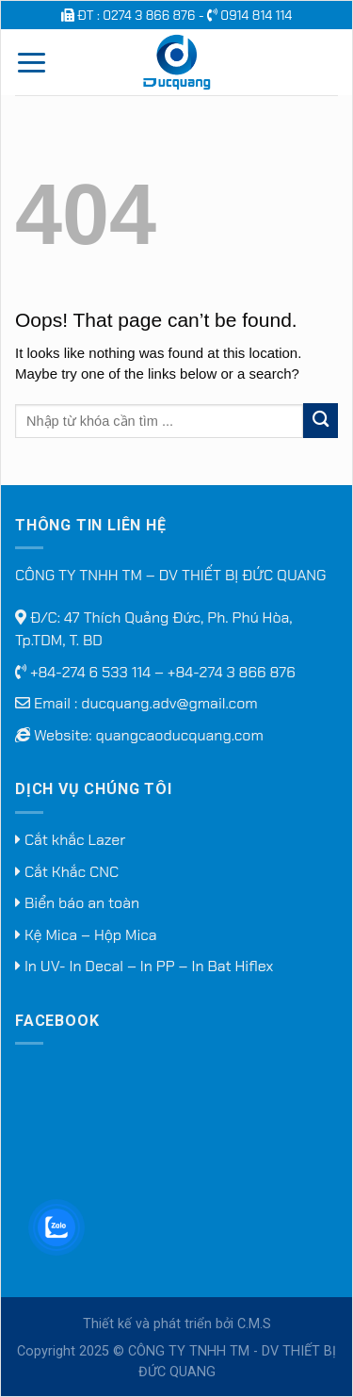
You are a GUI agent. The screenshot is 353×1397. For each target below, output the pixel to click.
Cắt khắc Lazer (70, 840)
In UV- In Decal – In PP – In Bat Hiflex (144, 966)
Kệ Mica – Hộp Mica (86, 935)
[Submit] (320, 420)
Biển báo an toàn (77, 903)
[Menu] (31, 62)
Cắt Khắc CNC (67, 872)
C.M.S (254, 1324)
